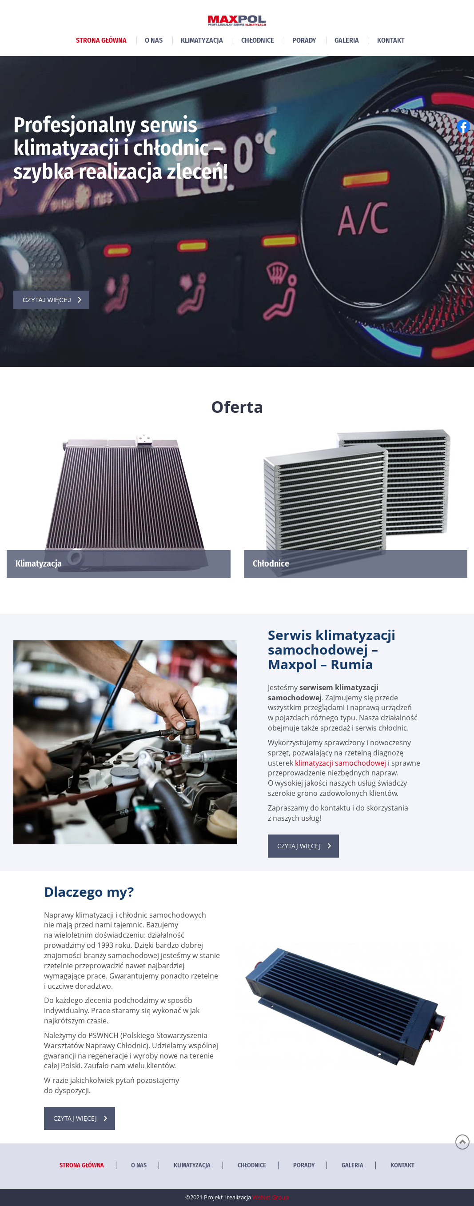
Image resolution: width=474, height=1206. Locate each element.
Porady (304, 40)
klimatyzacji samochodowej (340, 763)
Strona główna (101, 40)
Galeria (347, 40)
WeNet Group (270, 1197)
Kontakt (391, 40)
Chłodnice (257, 40)
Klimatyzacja (202, 40)
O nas (154, 40)
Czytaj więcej (47, 299)
